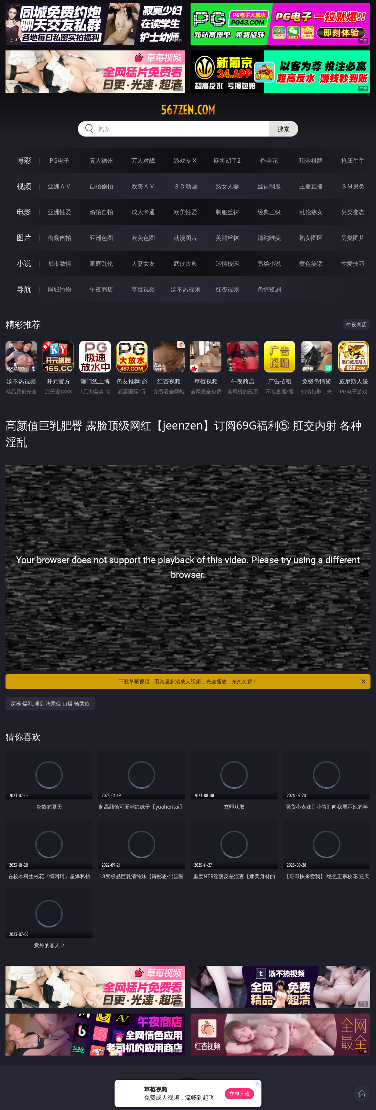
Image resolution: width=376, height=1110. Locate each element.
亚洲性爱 (59, 212)
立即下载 (239, 1093)
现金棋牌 (311, 160)
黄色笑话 (311, 263)
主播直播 (311, 186)
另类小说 (269, 263)
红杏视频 (227, 289)
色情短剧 (269, 289)
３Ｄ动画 (185, 186)
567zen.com (188, 110)
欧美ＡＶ (143, 186)
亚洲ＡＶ (59, 186)
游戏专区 (185, 160)
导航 (24, 289)
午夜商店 (101, 289)
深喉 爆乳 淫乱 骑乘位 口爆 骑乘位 (50, 703)
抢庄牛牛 (353, 160)
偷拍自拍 (101, 212)
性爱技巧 (353, 263)
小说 (24, 263)
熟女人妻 (227, 186)
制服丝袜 (227, 212)
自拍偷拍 (101, 186)
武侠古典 (185, 263)
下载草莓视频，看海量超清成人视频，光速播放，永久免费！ (243, 681)
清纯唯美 (269, 238)
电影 (24, 212)
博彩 (24, 160)
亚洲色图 (101, 238)
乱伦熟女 (311, 212)
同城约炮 (59, 289)
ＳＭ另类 (353, 186)
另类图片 (353, 238)
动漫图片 (185, 238)
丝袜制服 (269, 186)
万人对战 (143, 160)
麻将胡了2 (227, 160)
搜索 (283, 129)
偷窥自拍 (59, 238)
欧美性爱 (185, 212)
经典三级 (269, 212)
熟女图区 (311, 238)
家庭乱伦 (101, 263)
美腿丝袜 (227, 238)
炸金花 (269, 160)
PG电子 (59, 160)
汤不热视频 (185, 289)
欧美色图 (143, 238)
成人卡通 (143, 212)
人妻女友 (143, 263)
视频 (24, 186)
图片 (24, 238)
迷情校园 (227, 263)
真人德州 (101, 160)
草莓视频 (143, 289)
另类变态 (353, 212)
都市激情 (59, 263)
